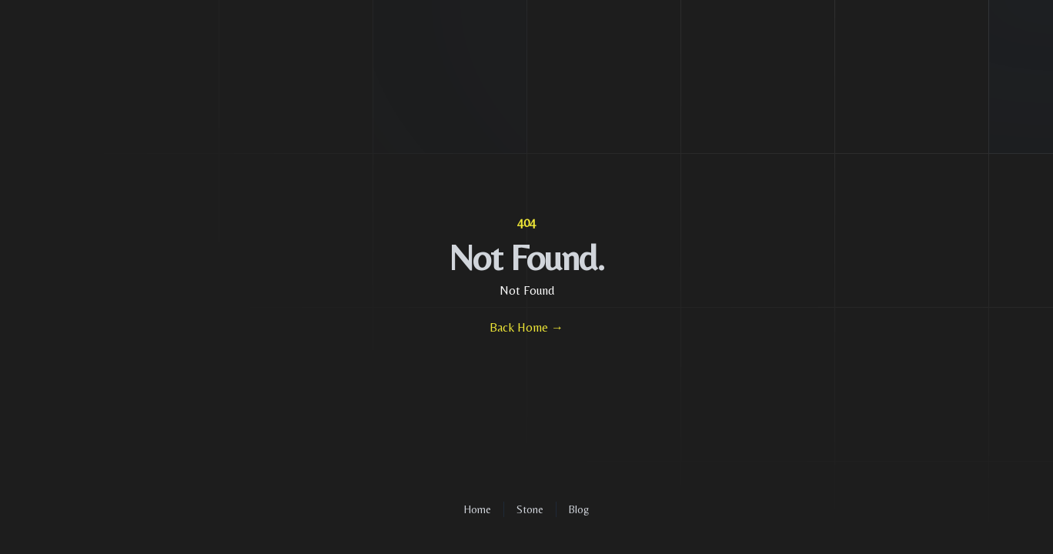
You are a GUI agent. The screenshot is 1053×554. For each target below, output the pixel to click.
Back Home (526, 327)
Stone (529, 509)
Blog (579, 509)
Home (477, 509)
